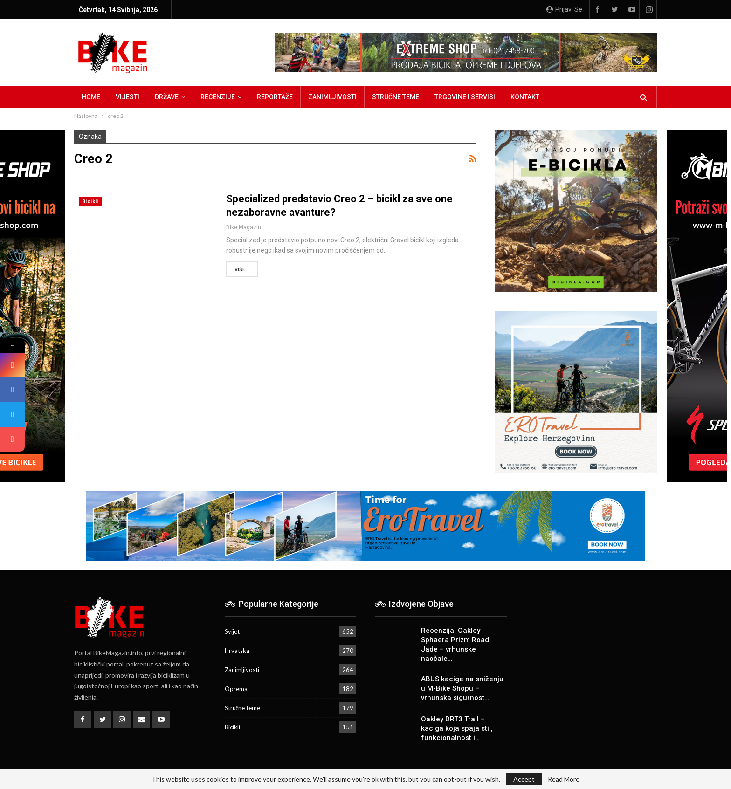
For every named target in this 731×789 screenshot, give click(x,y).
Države (167, 97)
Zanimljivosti (332, 97)
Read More (563, 779)
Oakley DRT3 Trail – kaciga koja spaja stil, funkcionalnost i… (457, 728)
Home (91, 97)
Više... (241, 270)
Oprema (236, 689)
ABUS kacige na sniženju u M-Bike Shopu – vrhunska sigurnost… (462, 688)
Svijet (232, 631)
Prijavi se (564, 9)
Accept (524, 779)
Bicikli (90, 202)
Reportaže (275, 97)
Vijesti (127, 97)
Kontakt (524, 97)
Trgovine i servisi (464, 97)
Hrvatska (237, 650)
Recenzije (217, 97)
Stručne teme (395, 97)
